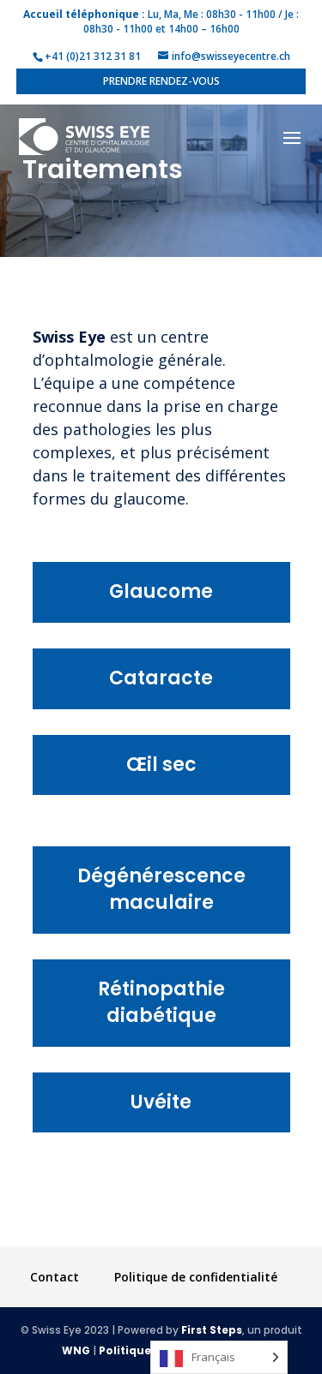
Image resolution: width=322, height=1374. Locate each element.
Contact (54, 1277)
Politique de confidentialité (195, 1277)
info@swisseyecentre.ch (231, 56)
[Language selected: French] (219, 1357)
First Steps (211, 1330)
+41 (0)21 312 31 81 (93, 56)
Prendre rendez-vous (161, 81)
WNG (76, 1350)
